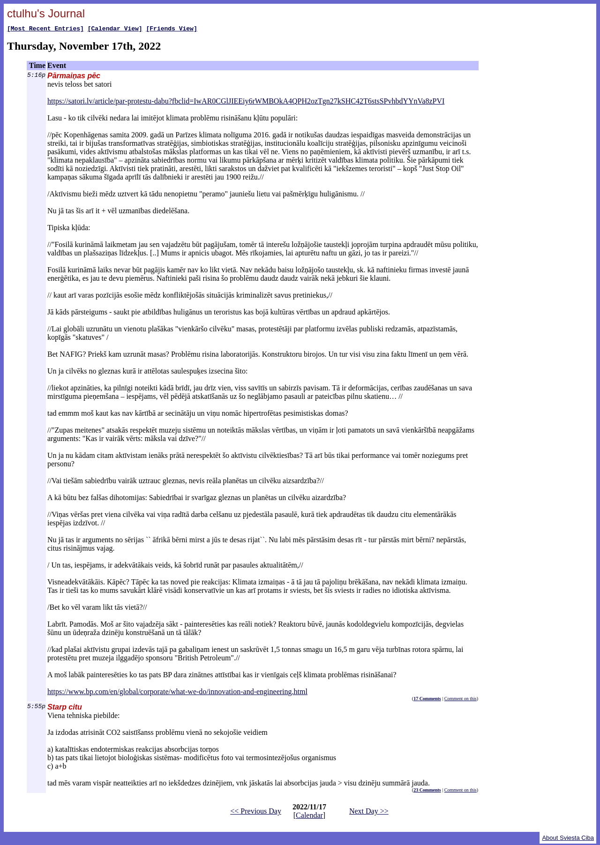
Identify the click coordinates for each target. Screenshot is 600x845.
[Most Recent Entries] (45, 29)
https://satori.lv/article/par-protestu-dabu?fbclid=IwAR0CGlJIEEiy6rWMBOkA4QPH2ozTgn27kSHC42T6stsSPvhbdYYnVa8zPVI (245, 102)
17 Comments (427, 700)
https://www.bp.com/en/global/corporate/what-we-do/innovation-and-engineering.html (177, 693)
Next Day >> (369, 812)
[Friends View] (171, 29)
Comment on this (460, 700)
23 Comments (427, 791)
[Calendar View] (115, 29)
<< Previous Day (255, 812)
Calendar (309, 817)
